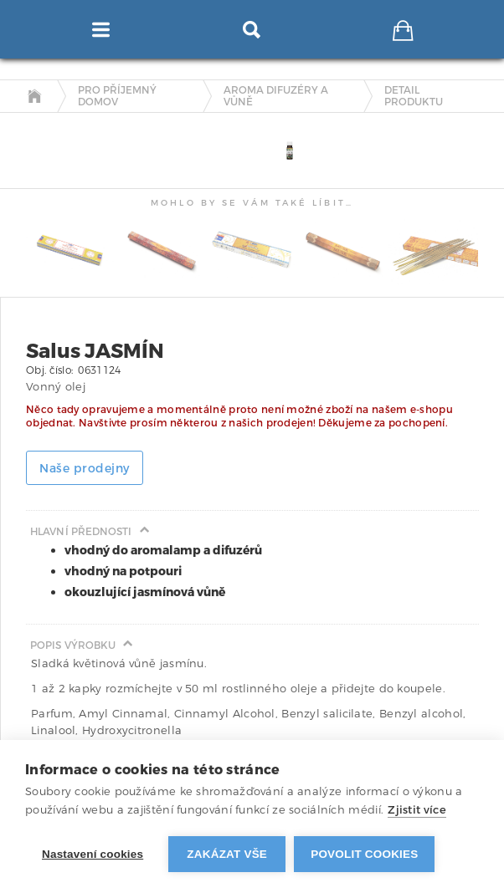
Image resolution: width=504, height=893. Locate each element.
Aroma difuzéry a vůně (276, 96)
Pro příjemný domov (117, 96)
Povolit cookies (364, 854)
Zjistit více (417, 810)
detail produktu (413, 96)
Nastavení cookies (92, 854)
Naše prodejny (84, 469)
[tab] (37, 127)
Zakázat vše (227, 854)
